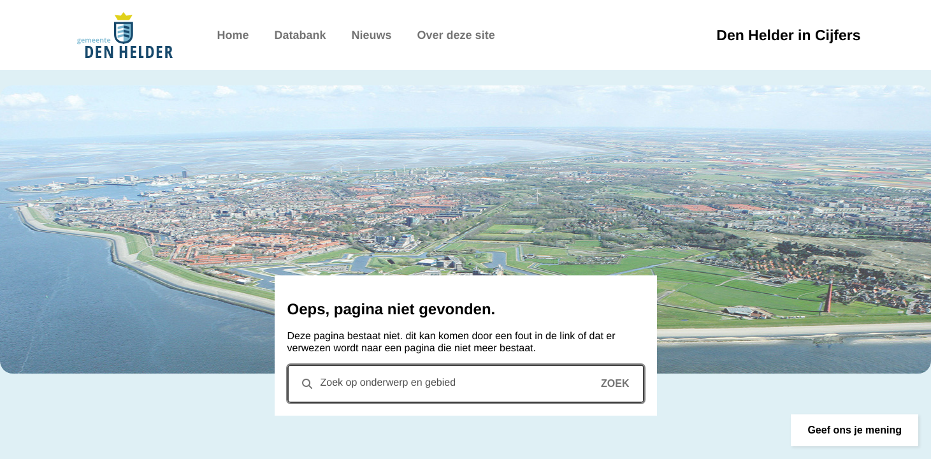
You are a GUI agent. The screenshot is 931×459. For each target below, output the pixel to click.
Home (233, 35)
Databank (300, 35)
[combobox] (466, 384)
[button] (854, 430)
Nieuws (372, 35)
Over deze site (456, 35)
